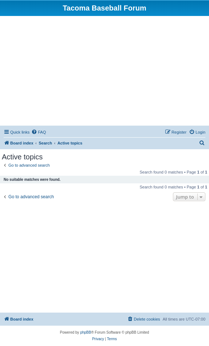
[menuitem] (38, 132)
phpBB (85, 332)
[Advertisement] (105, 70)
